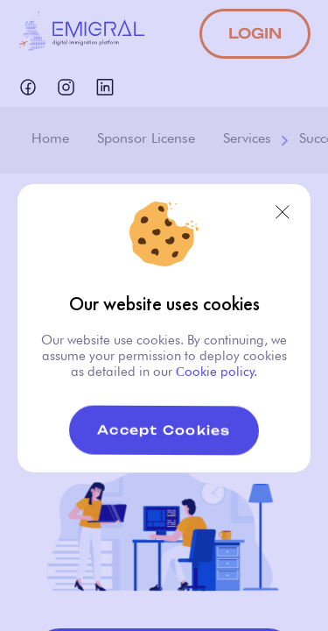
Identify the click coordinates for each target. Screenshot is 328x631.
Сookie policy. (214, 371)
